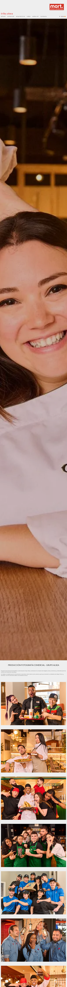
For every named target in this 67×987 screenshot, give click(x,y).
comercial (10, 16)
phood (3, 16)
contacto (43, 16)
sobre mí (35, 16)
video (29, 16)
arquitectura (20, 16)
